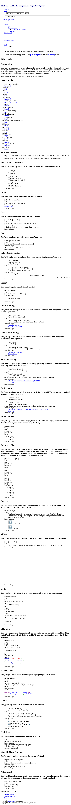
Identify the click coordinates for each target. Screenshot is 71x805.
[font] (6, 96)
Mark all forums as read (19, 29)
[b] (5, 86)
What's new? (8, 33)
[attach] (6, 149)
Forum (6, 24)
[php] (6, 135)
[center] (15, 102)
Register (6, 9)
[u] (10, 86)
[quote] (6, 142)
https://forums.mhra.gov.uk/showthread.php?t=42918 (24, 381)
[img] (6, 125)
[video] (6, 129)
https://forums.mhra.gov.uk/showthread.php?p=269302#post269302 (28, 409)
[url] (5, 112)
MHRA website (9, 795)
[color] (6, 89)
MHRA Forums (12, 354)
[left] (5, 102)
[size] (6, 92)
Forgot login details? (9, 19)
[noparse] (7, 145)
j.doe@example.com (14, 325)
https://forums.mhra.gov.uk (16, 352)
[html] (6, 139)
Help (5, 11)
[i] (7, 86)
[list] (5, 122)
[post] (6, 119)
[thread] (6, 115)
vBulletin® (11, 801)
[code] (6, 132)
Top (5, 798)
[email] (6, 109)
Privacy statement (9, 797)
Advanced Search (9, 40)
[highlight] (7, 99)
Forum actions (12, 28)
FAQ (9, 26)
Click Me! (11, 382)
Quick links (11, 31)
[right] (10, 102)
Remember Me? (10, 16)
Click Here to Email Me (15, 327)
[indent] (6, 106)
